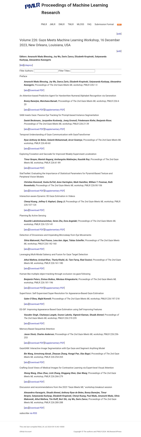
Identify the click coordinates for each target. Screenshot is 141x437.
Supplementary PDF (54, 109)
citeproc (28, 65)
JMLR (52, 24)
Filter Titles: (64, 70)
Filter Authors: (26, 70)
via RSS (33, 413)
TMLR (71, 24)
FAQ (89, 24)
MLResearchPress (114, 432)
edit (119, 34)
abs (26, 90)
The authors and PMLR (92, 432)
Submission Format (104, 24)
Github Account (26, 432)
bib (21, 65)
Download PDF (36, 90)
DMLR (62, 24)
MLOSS (80, 24)
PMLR (44, 24)
